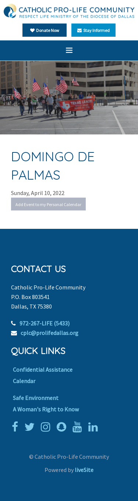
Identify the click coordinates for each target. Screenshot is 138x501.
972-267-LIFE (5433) (45, 323)
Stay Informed (93, 30)
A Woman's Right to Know (46, 409)
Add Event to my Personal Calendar (48, 204)
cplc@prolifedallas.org (49, 332)
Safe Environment (36, 397)
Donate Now (44, 30)
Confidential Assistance (42, 369)
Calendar (24, 381)
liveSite (84, 469)
